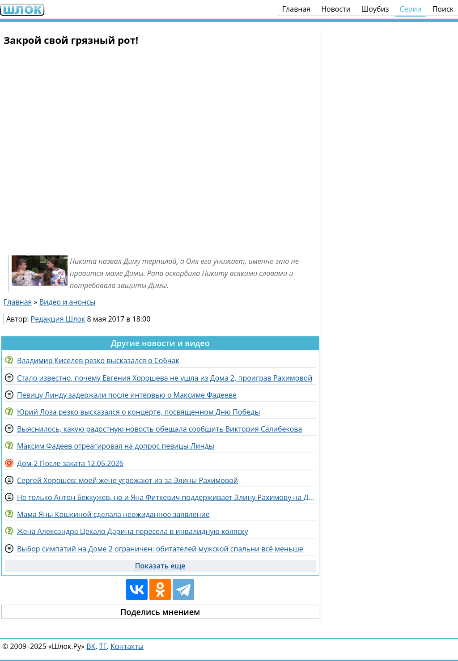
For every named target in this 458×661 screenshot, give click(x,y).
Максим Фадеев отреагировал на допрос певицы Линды (115, 446)
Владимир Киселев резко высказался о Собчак (98, 360)
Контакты (127, 646)
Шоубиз (375, 9)
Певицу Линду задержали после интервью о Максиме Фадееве (127, 395)
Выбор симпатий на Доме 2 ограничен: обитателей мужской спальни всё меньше (160, 549)
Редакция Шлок (58, 319)
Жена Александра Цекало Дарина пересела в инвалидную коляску (132, 531)
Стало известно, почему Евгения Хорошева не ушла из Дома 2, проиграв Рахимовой (164, 378)
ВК (90, 646)
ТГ (103, 646)
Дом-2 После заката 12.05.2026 (70, 463)
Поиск (443, 9)
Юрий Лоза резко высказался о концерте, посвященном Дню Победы (138, 412)
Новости (336, 9)
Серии (410, 9)
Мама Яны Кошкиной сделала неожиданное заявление (113, 514)
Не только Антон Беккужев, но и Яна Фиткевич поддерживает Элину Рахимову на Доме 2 (166, 497)
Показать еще (160, 566)
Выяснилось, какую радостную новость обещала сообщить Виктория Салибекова (159, 429)
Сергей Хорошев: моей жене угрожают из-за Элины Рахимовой (127, 480)
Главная (296, 9)
